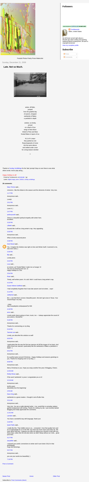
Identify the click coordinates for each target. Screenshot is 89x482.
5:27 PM (10, 437)
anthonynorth (11, 214)
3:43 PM (10, 261)
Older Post (56, 476)
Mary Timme (11, 187)
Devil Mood (10, 244)
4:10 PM (10, 282)
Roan (9, 276)
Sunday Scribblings (15, 168)
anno (8, 312)
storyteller (10, 440)
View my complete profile (70, 45)
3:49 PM (10, 422)
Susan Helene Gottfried (14, 286)
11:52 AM (10, 412)
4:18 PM (10, 309)
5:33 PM (10, 329)
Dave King (10, 394)
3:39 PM (10, 252)
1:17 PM (10, 193)
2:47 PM (10, 211)
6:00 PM (10, 338)
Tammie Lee (11, 332)
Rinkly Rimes (11, 374)
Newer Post (6, 476)
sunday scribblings (29, 179)
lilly (8, 255)
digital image (11, 179)
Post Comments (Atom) (18, 480)
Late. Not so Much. (13, 67)
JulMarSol (10, 295)
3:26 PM (10, 222)
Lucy (8, 264)
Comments (68, 57)
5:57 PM (10, 450)
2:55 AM (9, 391)
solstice (22, 179)
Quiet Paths (11, 425)
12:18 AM (10, 380)
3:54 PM (10, 273)
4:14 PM (10, 292)
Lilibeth (9, 225)
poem (17, 179)
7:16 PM (10, 459)
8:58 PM (10, 362)
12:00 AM (10, 371)
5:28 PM (10, 320)
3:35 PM (10, 231)
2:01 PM (10, 202)
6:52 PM (10, 351)
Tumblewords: (75, 29)
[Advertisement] (24, 471)
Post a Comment (8, 464)
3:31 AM (9, 400)
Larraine (9, 416)
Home (31, 476)
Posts (66, 54)
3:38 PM (10, 241)
